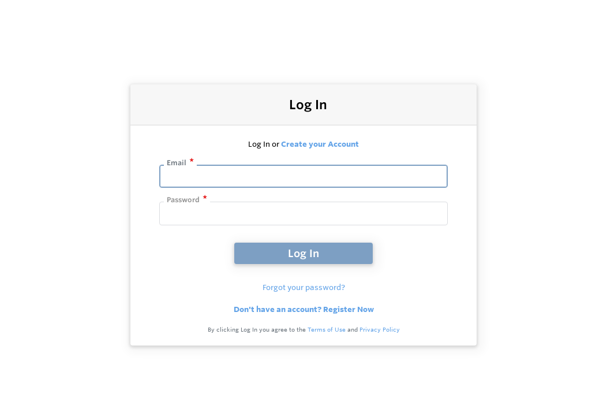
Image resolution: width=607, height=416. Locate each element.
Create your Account (320, 143)
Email (176, 163)
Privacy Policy (379, 329)
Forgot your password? (304, 287)
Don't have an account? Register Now (304, 309)
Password (183, 200)
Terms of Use (327, 329)
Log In (303, 253)
